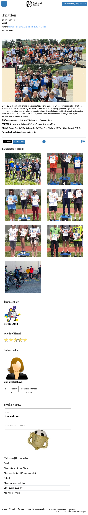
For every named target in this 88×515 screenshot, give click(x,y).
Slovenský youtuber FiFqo (16, 468)
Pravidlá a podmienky (36, 509)
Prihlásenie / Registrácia (75, 4)
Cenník (12, 509)
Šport (4, 23)
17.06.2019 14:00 (11, 426)
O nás (4, 509)
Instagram (19, 142)
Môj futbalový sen (12, 493)
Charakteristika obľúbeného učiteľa (20, 473)
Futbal (7, 478)
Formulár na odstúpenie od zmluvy (62, 509)
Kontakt (21, 509)
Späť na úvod (8, 31)
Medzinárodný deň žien (14, 483)
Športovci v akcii (12, 416)
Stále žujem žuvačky (13, 488)
